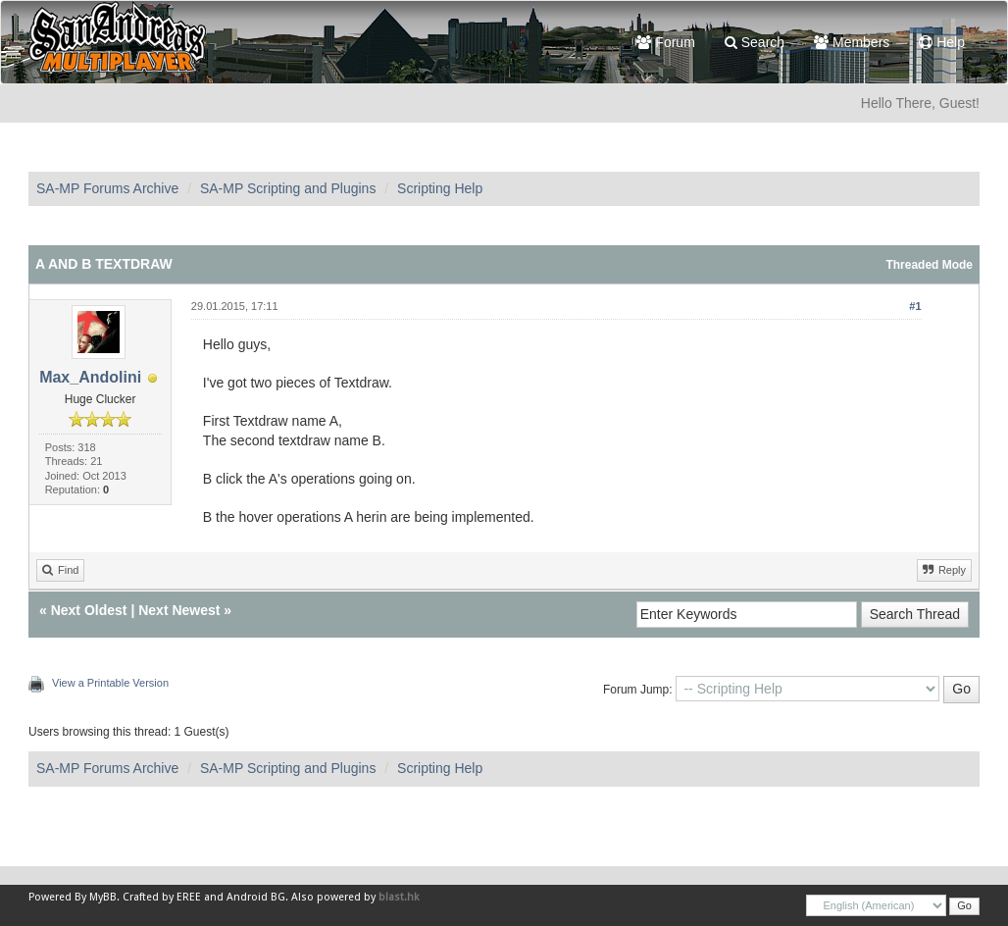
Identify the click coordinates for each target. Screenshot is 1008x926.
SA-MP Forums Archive (107, 188)
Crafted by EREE (162, 897)
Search (754, 42)
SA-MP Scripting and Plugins (288, 188)
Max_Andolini (90, 377)
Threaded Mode (929, 265)
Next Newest (179, 610)
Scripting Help (439, 188)
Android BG (256, 897)
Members (851, 42)
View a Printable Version (110, 683)
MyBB (103, 897)
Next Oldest (89, 610)
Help (942, 42)
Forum (665, 42)
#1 (915, 306)
